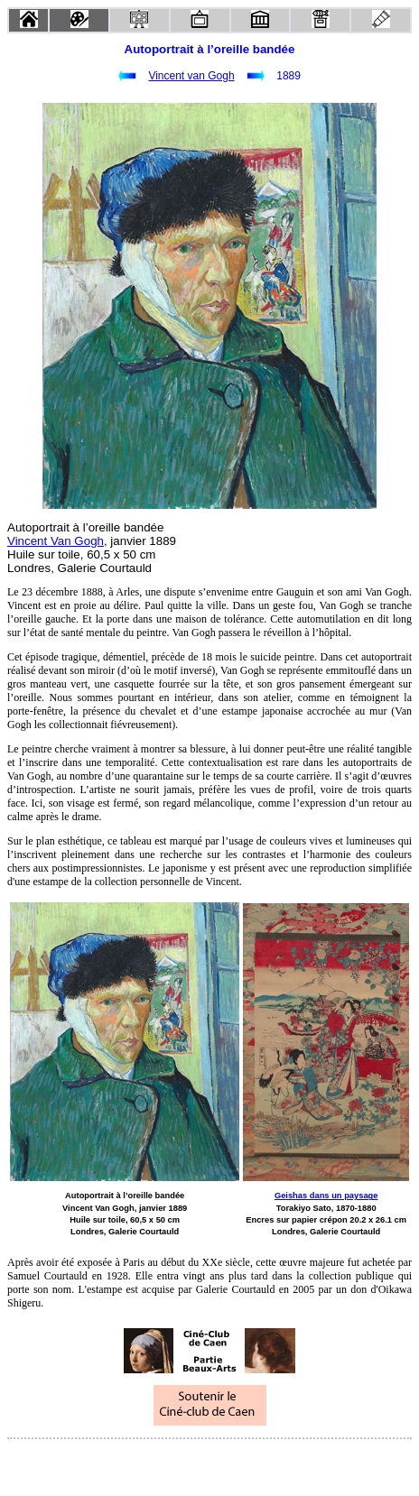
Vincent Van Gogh (55, 541)
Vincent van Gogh (191, 75)
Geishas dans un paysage (326, 1195)
